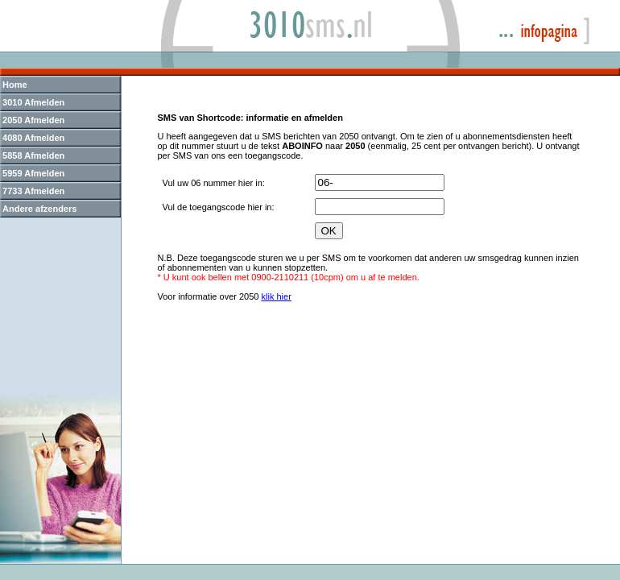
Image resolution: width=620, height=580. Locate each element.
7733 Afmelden (33, 191)
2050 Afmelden (33, 120)
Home (14, 84)
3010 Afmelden (33, 102)
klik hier (276, 296)
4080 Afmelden (33, 138)
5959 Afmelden (33, 173)
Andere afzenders (39, 208)
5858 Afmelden (33, 155)
